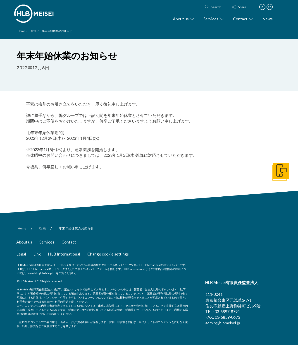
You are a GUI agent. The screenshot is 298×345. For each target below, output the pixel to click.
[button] (243, 7)
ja (262, 7)
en (270, 7)
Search (216, 7)
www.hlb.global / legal (40, 273)
